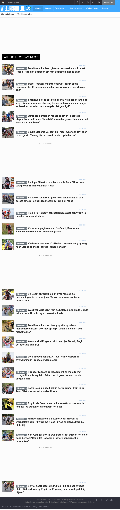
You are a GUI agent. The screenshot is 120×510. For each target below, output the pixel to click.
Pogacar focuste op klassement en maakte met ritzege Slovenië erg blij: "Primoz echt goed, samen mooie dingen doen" (48, 375)
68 (13, 105)
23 (13, 423)
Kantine (48, 8)
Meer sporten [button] (14, 2)
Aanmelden (108, 2)
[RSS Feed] (111, 500)
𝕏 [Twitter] (101, 500)
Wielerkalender (8, 14)
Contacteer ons (43, 499)
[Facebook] (96, 500)
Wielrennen (60, 8)
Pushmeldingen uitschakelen (82, 502)
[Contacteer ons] (106, 500)
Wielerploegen (92, 8)
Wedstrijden (75, 8)
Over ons (56, 499)
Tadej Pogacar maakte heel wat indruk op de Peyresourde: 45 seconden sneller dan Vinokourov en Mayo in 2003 (50, 87)
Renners (105, 8)
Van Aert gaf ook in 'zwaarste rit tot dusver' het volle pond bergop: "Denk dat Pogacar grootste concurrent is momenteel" (51, 438)
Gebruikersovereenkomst (36, 502)
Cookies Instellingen (59, 502)
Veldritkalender (24, 14)
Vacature (79, 499)
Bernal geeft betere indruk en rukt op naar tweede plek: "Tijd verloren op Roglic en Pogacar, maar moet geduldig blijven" (50, 489)
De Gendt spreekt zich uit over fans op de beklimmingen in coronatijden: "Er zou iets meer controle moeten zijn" (47, 297)
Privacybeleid (68, 499)
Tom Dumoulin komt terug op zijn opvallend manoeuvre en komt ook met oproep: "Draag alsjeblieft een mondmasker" (49, 328)
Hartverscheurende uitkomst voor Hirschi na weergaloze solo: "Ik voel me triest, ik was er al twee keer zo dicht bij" (50, 422)
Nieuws (38, 8)
